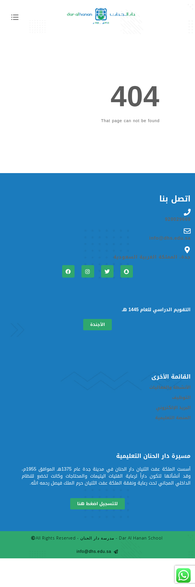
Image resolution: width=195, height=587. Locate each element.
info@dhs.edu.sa (170, 238)
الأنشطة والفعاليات (170, 387)
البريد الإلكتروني (173, 408)
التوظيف (181, 397)
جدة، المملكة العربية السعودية (152, 257)
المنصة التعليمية (173, 418)
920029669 (178, 219)
